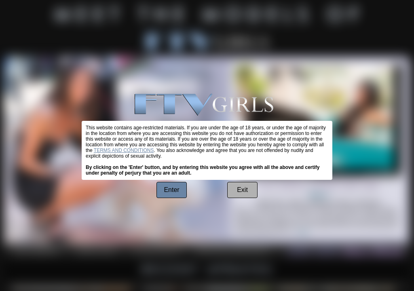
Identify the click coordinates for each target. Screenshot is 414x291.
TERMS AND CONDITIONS (124, 150)
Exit (242, 189)
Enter (171, 189)
